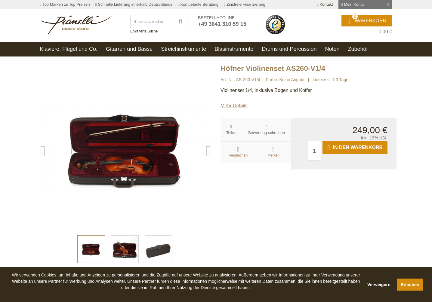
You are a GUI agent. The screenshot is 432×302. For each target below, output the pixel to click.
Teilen (231, 132)
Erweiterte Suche (144, 31)
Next (208, 150)
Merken (273, 155)
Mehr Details (234, 105)
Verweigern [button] (378, 284)
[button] (186, 294)
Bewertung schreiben (266, 132)
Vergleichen (238, 155)
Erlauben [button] (410, 284)
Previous (43, 150)
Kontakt (325, 4)
